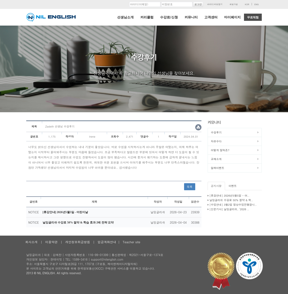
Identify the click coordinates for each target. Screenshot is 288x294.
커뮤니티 (191, 17)
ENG (256, 4)
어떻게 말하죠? (220, 150)
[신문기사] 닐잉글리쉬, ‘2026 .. (229, 209)
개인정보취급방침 (77, 242)
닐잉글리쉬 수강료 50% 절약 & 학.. (231, 200)
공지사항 (216, 186)
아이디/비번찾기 (214, 4)
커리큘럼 (147, 17)
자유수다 (216, 141)
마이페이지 (232, 17)
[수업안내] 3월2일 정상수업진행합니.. (233, 205)
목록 (190, 187)
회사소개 (31, 242)
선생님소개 (125, 17)
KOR (247, 4)
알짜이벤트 (217, 168)
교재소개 (216, 159)
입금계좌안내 (107, 242)
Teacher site (131, 242)
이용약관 (51, 242)
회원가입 (234, 4)
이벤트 (233, 186)
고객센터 (211, 17)
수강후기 (216, 132)
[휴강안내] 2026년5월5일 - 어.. (229, 195)
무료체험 (253, 17)
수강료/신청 (169, 17)
